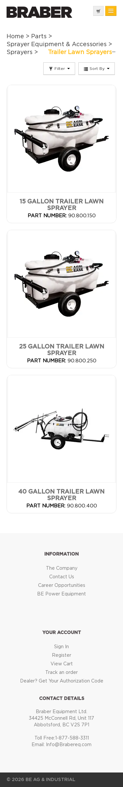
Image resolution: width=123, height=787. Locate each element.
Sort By (97, 69)
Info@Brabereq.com (69, 744)
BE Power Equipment (61, 594)
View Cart (62, 664)
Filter (59, 69)
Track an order (61, 672)
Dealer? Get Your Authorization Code (61, 681)
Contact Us (61, 577)
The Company (61, 568)
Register (61, 655)
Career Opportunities (61, 585)
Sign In (61, 647)
